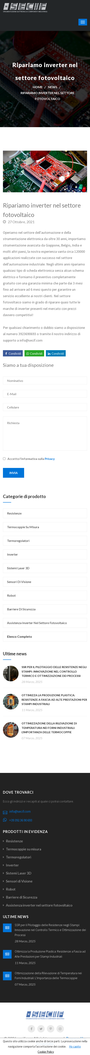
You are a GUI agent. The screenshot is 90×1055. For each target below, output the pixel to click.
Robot (11, 595)
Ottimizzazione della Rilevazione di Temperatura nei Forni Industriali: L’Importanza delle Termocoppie (49, 728)
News (52, 87)
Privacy (50, 458)
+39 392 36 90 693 (20, 820)
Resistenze (14, 513)
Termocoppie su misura (23, 527)
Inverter (12, 554)
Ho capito (75, 1046)
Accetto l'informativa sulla (29, 458)
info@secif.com (20, 811)
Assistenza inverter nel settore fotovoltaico (37, 623)
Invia (13, 473)
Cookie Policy (46, 1052)
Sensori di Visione (19, 582)
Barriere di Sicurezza (21, 609)
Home (38, 87)
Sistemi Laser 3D (18, 568)
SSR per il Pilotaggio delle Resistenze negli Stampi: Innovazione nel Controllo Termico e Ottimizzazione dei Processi (54, 671)
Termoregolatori (18, 540)
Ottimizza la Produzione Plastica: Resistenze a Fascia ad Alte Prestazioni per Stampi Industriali (54, 699)
